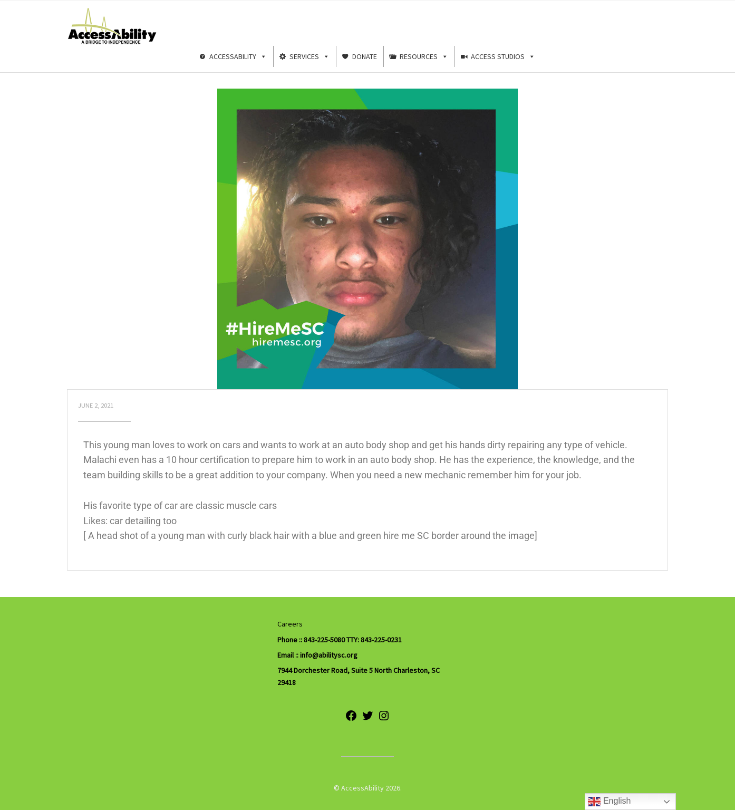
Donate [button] (364, 56)
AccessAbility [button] (238, 56)
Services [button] (309, 56)
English (609, 801)
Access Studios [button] (503, 56)
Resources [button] (424, 56)
